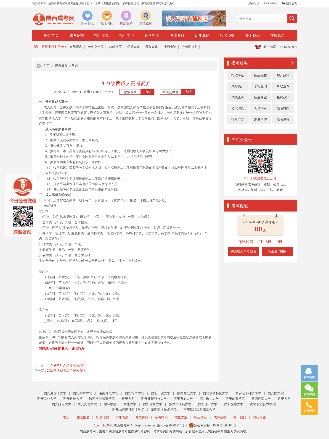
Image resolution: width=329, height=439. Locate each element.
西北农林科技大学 (215, 393)
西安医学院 (276, 393)
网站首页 (51, 35)
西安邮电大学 (61, 404)
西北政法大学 (209, 398)
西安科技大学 (72, 398)
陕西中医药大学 (180, 404)
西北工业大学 (160, 393)
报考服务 (61, 66)
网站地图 (259, 417)
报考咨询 (291, 3)
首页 (66, 417)
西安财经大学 (152, 404)
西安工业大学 (46, 398)
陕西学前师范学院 (102, 398)
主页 (46, 66)
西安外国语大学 (55, 393)
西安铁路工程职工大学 (199, 409)
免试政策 (283, 97)
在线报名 (277, 35)
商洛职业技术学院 (263, 404)
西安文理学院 (87, 404)
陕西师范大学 (186, 393)
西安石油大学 (183, 398)
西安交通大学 (233, 404)
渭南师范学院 (108, 393)
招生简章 (101, 35)
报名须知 (227, 35)
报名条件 (260, 119)
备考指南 (152, 35)
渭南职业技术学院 (164, 409)
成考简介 (237, 86)
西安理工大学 (207, 404)
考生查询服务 (277, 251)
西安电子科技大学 (248, 393)
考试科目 (260, 108)
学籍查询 (133, 47)
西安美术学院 (82, 393)
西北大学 (129, 404)
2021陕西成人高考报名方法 (66, 365)
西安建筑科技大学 (154, 398)
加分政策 (283, 75)
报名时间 (283, 108)
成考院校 (76, 35)
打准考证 (237, 75)
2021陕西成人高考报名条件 (66, 370)
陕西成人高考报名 (243, 251)
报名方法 (237, 119)
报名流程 (283, 119)
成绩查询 (170, 47)
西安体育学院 (235, 398)
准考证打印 (190, 47)
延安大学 (284, 398)
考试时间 (237, 108)
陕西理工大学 (261, 398)
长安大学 (128, 398)
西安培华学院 (134, 393)
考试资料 (177, 35)
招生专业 (126, 35)
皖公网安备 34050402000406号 (215, 425)
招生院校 (260, 75)
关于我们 (252, 35)
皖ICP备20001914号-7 (172, 425)
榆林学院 (110, 404)
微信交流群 (178, 91)
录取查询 (151, 47)
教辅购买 (115, 47)
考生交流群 (96, 47)
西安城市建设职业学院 (128, 409)
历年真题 (202, 35)
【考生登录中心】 (45, 47)
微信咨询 (139, 91)
